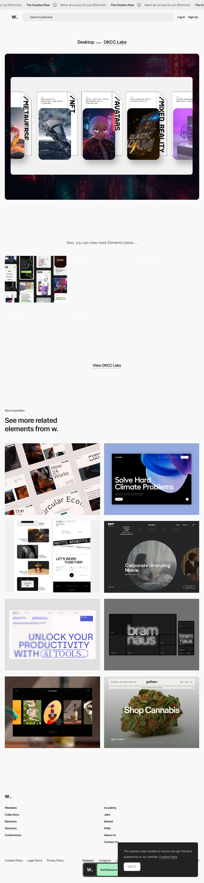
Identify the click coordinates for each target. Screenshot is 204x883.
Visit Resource (108, 869)
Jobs (107, 814)
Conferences (13, 835)
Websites (11, 807)
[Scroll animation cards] (102, 279)
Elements (11, 821)
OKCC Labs (115, 42)
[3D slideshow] (168, 279)
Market (108, 821)
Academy (110, 807)
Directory (11, 828)
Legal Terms (34, 860)
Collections (12, 814)
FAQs (107, 828)
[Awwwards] (15, 17)
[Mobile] (36, 279)
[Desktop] (52, 479)
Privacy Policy (55, 860)
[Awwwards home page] (90, 870)
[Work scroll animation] (102, 330)
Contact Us (111, 842)
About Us (110, 835)
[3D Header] (36, 330)
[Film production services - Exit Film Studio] (151, 557)
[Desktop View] (151, 479)
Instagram (105, 860)
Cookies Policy (14, 860)
